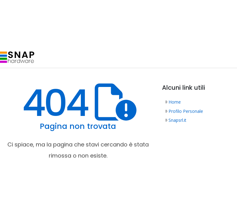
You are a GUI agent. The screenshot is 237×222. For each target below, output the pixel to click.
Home (173, 102)
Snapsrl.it (175, 120)
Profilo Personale (184, 111)
